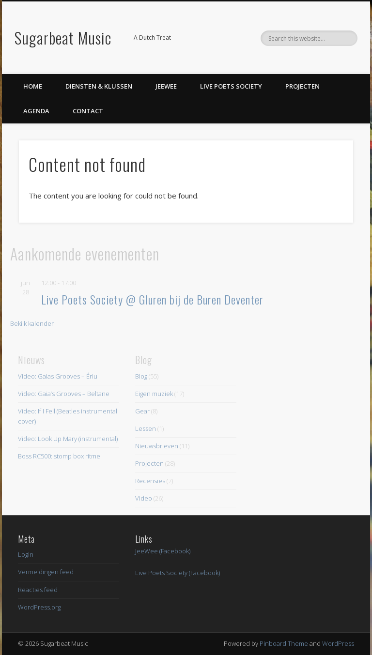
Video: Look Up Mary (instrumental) (68, 438)
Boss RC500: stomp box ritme (59, 456)
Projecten (302, 86)
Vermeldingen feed (46, 571)
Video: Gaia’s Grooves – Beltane (63, 393)
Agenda (36, 111)
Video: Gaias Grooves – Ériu (57, 376)
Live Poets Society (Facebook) (177, 572)
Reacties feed (38, 589)
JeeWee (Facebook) (162, 551)
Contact (88, 111)
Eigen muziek (154, 393)
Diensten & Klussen (98, 86)
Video (143, 498)
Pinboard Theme (284, 643)
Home (32, 86)
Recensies (150, 480)
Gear (142, 411)
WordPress (338, 643)
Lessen (145, 428)
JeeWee (166, 86)
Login (25, 554)
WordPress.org (39, 607)
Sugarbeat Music (63, 37)
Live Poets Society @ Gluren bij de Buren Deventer (152, 299)
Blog (141, 376)
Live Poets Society (231, 86)
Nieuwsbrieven (156, 446)
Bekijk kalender (32, 323)
